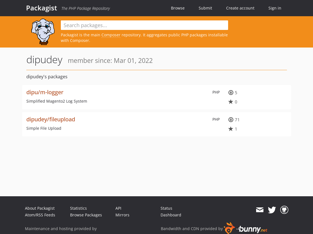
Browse (178, 8)
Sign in (274, 8)
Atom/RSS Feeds (40, 215)
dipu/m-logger (44, 92)
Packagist (41, 7)
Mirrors (122, 215)
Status (166, 208)
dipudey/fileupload (50, 119)
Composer (110, 34)
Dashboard (171, 215)
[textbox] (144, 25)
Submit (205, 8)
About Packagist (40, 208)
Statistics (78, 208)
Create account (240, 8)
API (118, 208)
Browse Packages (86, 215)
